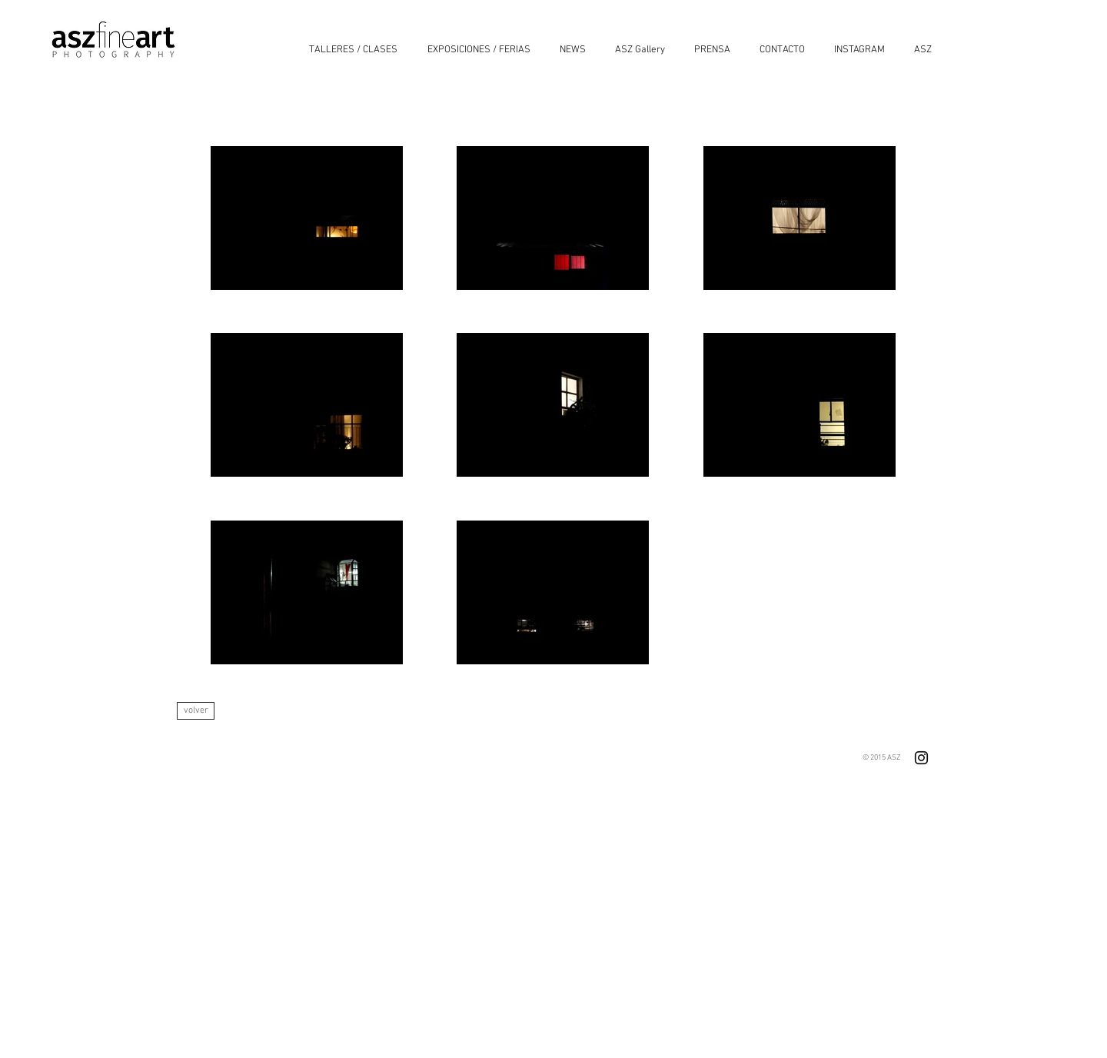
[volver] (195, 711)
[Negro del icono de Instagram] (921, 758)
